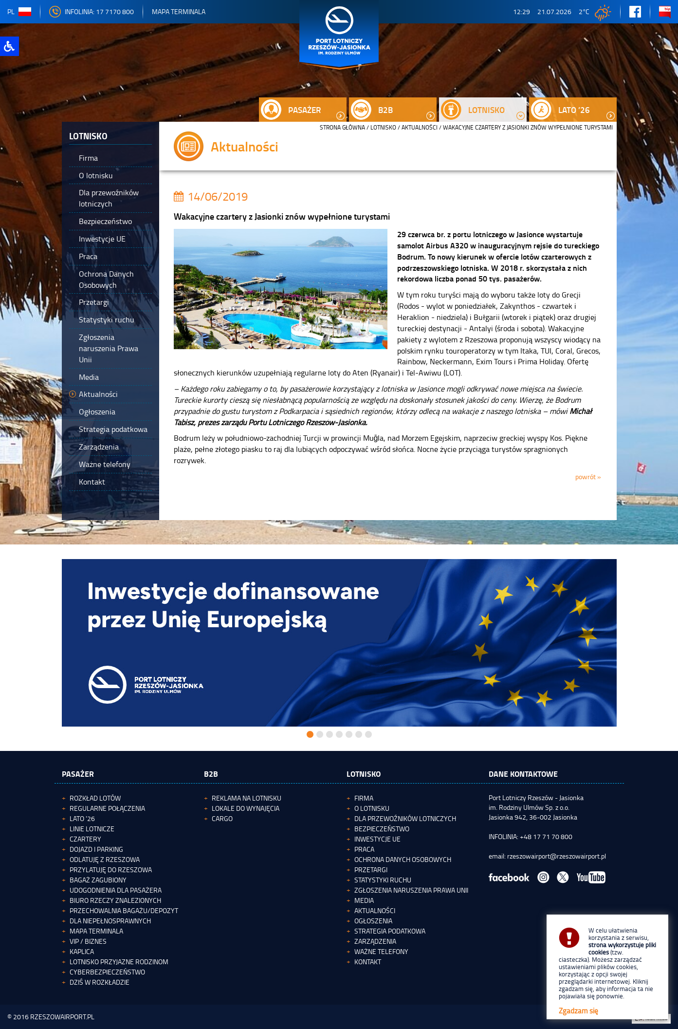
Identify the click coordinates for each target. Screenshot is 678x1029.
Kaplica (82, 951)
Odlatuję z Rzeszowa (105, 859)
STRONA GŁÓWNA (342, 127)
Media (364, 900)
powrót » (588, 476)
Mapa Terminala (178, 11)
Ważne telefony (381, 951)
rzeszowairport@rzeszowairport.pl (556, 856)
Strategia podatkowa (389, 930)
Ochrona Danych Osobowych (402, 859)
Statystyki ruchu (382, 879)
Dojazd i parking (96, 849)
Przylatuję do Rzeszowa (111, 869)
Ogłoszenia (373, 920)
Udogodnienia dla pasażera (116, 890)
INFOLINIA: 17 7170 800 (91, 11)
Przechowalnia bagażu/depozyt (124, 910)
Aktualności (420, 127)
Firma (363, 798)
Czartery (85, 838)
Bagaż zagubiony (98, 879)
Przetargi (370, 869)
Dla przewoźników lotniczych (405, 818)
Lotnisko (383, 127)
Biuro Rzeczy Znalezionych (115, 900)
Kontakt (367, 961)
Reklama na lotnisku (246, 798)
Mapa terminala (96, 930)
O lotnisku (371, 808)
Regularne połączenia (107, 808)
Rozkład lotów (95, 798)
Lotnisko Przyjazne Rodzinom (119, 961)
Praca (364, 849)
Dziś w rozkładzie (99, 982)
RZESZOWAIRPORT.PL (62, 1016)
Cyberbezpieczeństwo (107, 971)
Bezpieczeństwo (381, 828)
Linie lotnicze (92, 828)
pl (19, 11)
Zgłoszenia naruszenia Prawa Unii (411, 890)
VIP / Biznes (88, 941)
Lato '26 (82, 818)
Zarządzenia (375, 941)
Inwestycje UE (377, 838)
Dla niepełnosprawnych (110, 920)
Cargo (222, 818)
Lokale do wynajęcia (245, 808)
